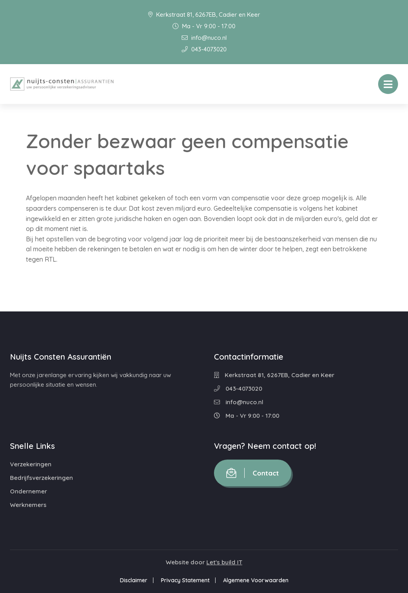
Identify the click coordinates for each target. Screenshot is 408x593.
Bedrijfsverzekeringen (41, 477)
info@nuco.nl (204, 37)
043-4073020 (204, 49)
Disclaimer (133, 580)
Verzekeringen (30, 464)
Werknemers (28, 505)
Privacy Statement (185, 580)
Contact (252, 473)
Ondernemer (28, 491)
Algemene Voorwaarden (255, 580)
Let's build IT (224, 562)
